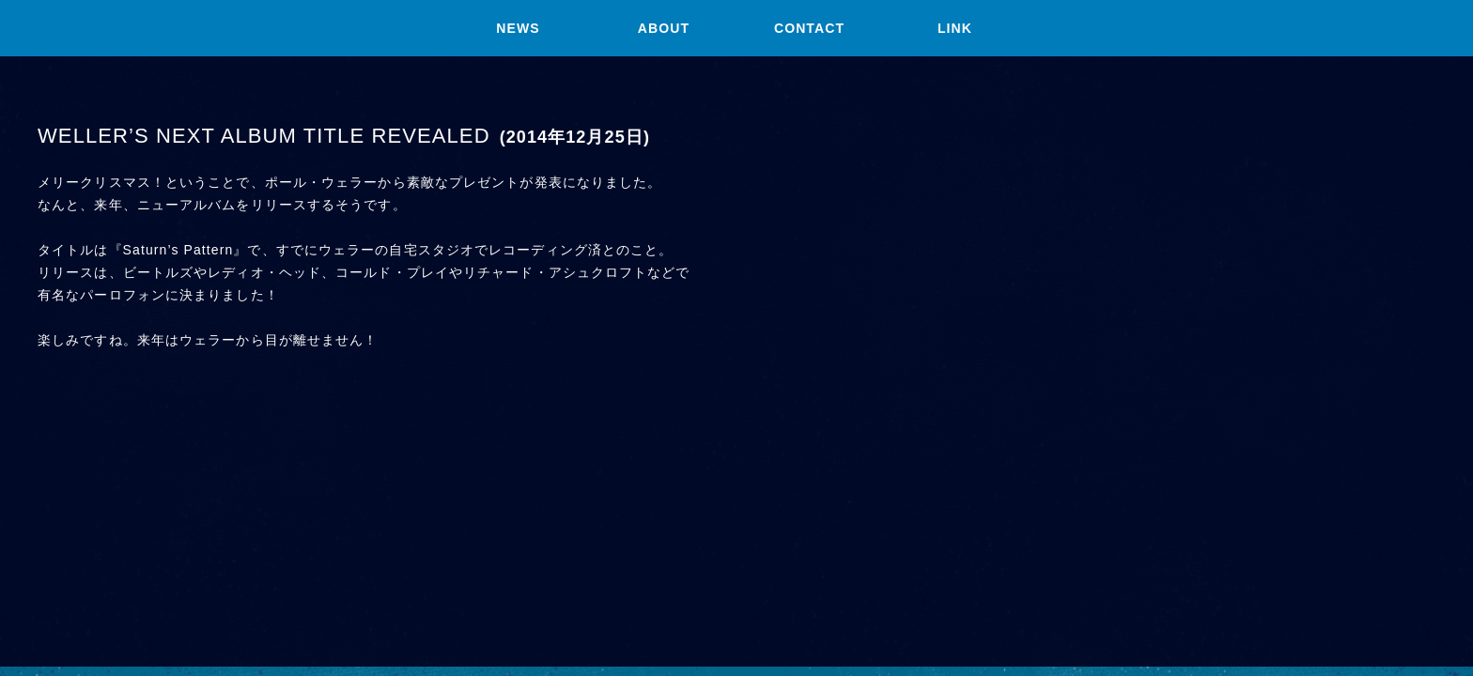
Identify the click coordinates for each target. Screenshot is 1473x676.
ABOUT (664, 28)
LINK (955, 28)
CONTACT (809, 28)
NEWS (517, 28)
